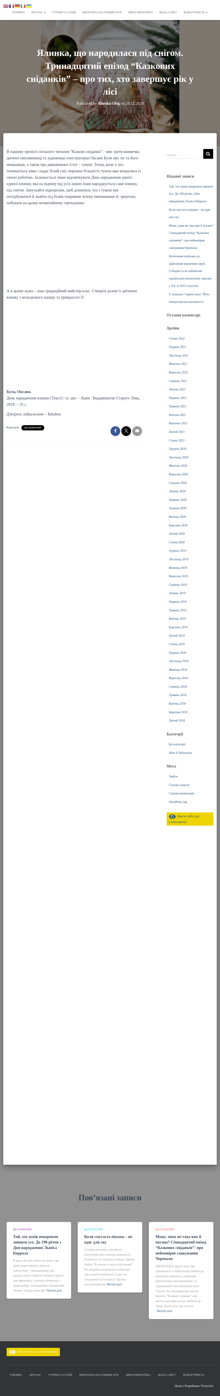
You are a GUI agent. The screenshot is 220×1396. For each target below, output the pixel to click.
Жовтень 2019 (178, 567)
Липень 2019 (177, 593)
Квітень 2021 (177, 415)
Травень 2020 (177, 508)
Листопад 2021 (178, 355)
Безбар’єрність (196, 12)
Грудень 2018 (177, 652)
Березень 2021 (178, 423)
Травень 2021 (177, 406)
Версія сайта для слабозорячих (33, 1351)
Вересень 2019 (178, 576)
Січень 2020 (177, 542)
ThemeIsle (206, 1386)
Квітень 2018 (177, 703)
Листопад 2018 (178, 661)
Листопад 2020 (178, 457)
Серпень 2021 (178, 381)
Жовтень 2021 (178, 364)
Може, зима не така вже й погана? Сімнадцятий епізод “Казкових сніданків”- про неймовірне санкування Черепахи (180, 1247)
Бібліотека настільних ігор (102, 12)
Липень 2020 (177, 491)
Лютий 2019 (177, 635)
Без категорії (32, 427)
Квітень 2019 (177, 618)
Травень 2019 (177, 610)
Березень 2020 (178, 525)
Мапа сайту (168, 12)
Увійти (173, 776)
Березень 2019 (178, 627)
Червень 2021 (178, 398)
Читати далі (54, 1290)
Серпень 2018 (178, 686)
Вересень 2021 (178, 372)
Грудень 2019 (177, 550)
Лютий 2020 (177, 533)
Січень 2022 (177, 338)
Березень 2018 (178, 712)
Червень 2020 (178, 499)
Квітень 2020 (177, 516)
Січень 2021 (177, 440)
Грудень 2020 (177, 448)
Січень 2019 (177, 644)
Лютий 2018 (177, 720)
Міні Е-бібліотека (140, 12)
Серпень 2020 (178, 483)
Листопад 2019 (178, 559)
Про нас (38, 12)
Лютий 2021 (177, 431)
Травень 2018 (177, 695)
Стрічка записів (179, 785)
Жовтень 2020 (178, 465)
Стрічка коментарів (181, 793)
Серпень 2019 (178, 584)
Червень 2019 (178, 601)
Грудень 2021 (177, 347)
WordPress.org (178, 802)
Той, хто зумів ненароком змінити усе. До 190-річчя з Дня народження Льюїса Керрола (191, 194)
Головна (18, 12)
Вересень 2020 (178, 474)
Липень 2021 (177, 389)
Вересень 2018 (178, 678)
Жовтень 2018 (178, 669)
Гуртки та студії (64, 12)
